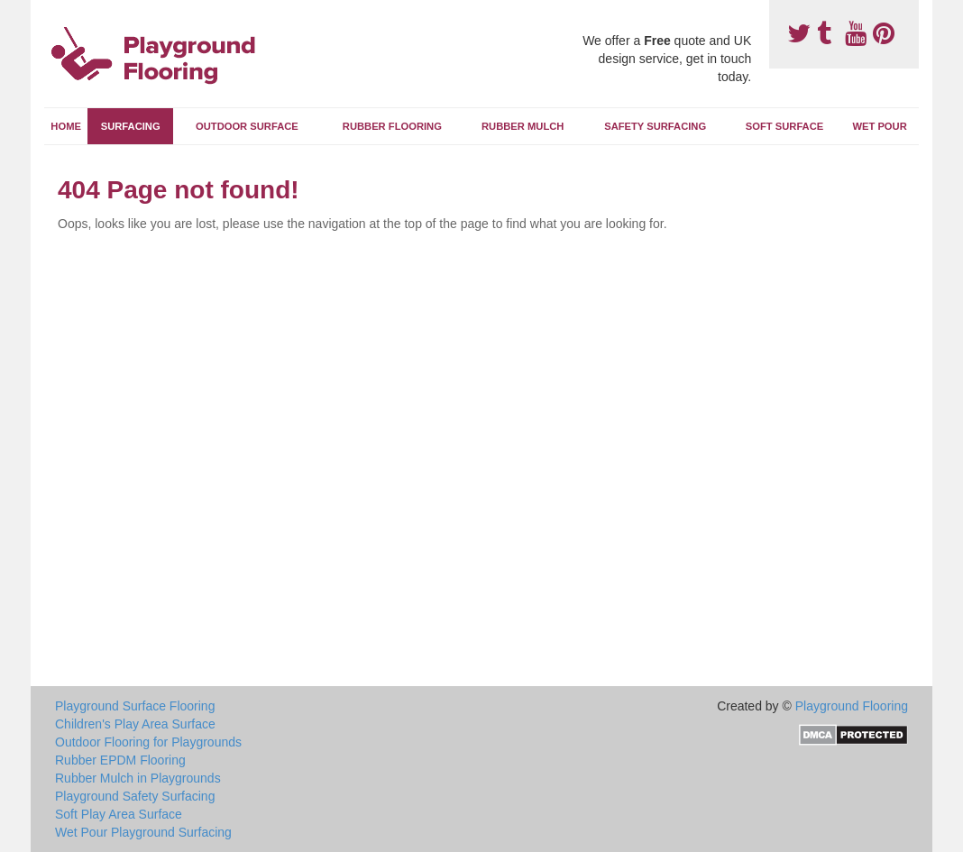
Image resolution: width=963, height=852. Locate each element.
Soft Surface (784, 126)
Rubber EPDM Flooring (120, 760)
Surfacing (130, 126)
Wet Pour (879, 126)
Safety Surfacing (655, 126)
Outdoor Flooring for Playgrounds (148, 742)
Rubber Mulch (523, 126)
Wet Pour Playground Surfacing (143, 832)
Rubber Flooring (392, 126)
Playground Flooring (851, 706)
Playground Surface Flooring (135, 706)
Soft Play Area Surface (118, 814)
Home (65, 126)
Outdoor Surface (247, 126)
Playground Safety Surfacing (135, 796)
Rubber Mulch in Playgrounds (138, 778)
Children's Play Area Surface (135, 724)
